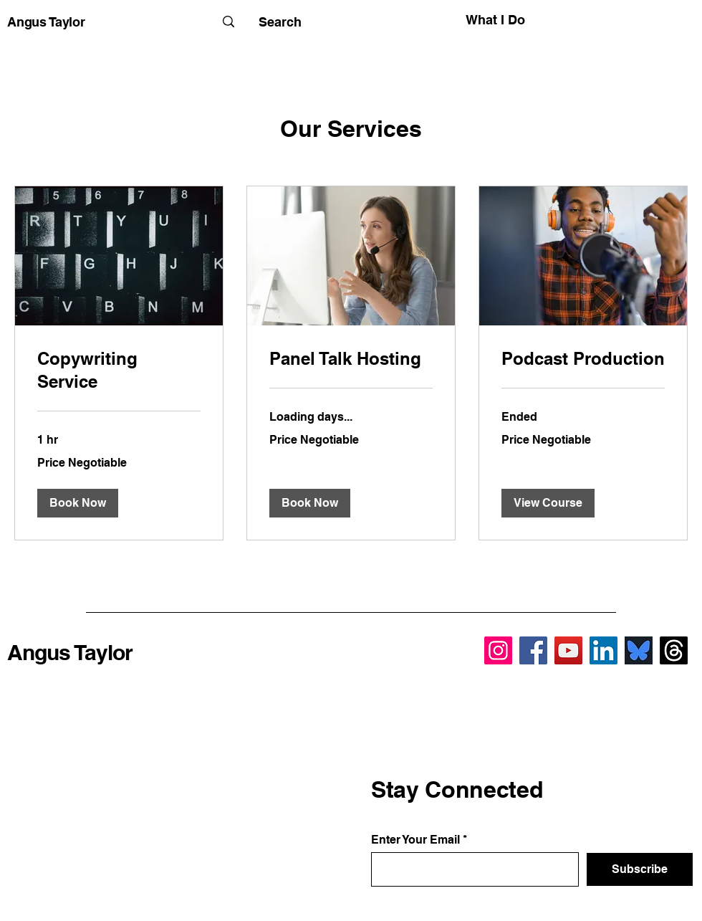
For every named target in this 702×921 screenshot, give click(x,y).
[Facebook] (533, 650)
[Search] (279, 22)
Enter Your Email (415, 840)
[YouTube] (568, 650)
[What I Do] (460, 19)
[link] (119, 370)
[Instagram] (498, 650)
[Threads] (674, 650)
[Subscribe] (639, 869)
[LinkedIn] (603, 650)
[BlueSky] (639, 650)
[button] (77, 503)
